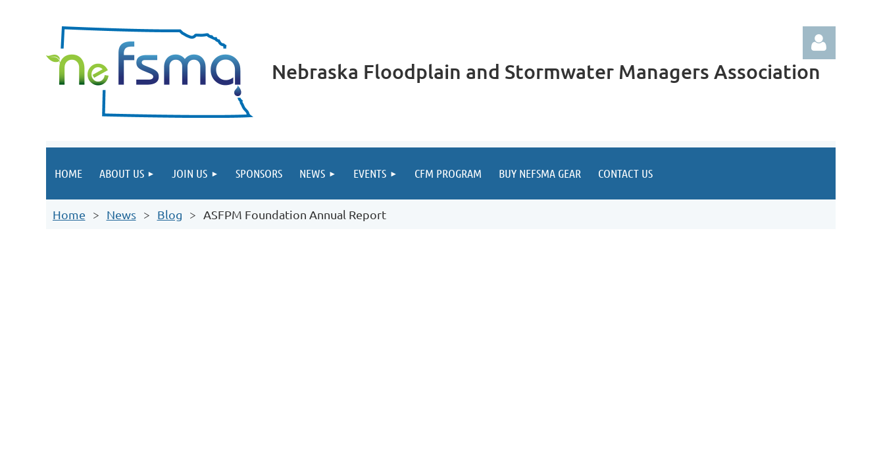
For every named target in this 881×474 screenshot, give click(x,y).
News (121, 214)
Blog (169, 214)
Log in (819, 42)
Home (69, 214)
